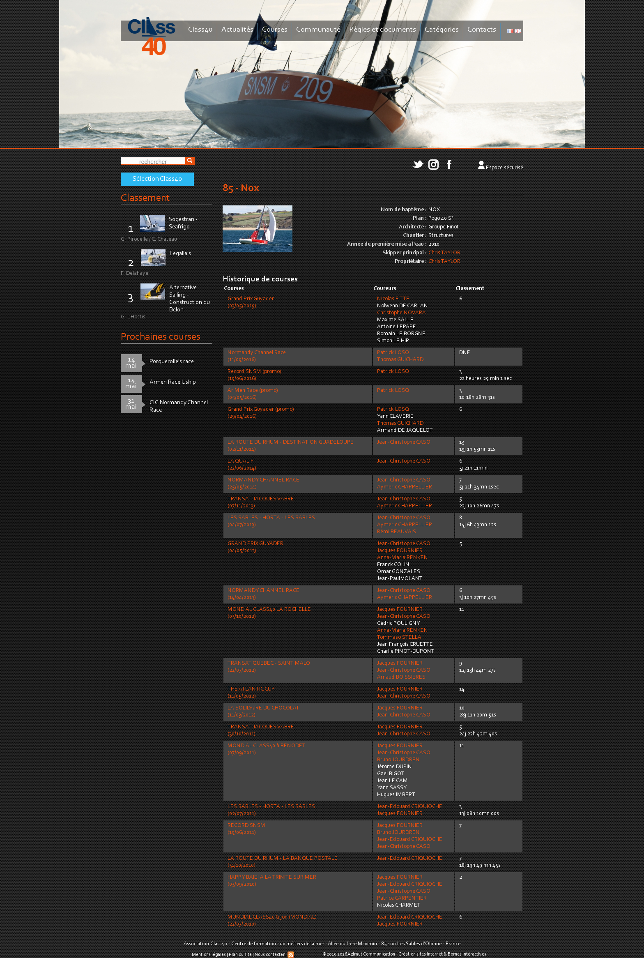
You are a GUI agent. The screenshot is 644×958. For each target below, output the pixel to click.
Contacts (481, 30)
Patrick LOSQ (393, 353)
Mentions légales (209, 954)
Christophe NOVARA (401, 313)
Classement (145, 198)
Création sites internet (420, 954)
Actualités (237, 30)
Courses (275, 30)
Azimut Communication (371, 954)
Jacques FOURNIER (400, 551)
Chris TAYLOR (444, 253)
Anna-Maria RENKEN (402, 558)
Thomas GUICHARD (400, 360)
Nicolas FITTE (393, 299)
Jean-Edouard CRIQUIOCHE (409, 807)
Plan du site (240, 954)
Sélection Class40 (157, 179)
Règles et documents (382, 30)
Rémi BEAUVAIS (396, 532)
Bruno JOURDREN (398, 760)
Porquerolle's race (172, 362)
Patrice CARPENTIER (402, 898)
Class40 (200, 30)
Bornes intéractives (467, 954)
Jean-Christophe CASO (403, 442)
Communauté (318, 30)
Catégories (442, 30)
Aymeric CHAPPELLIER (404, 487)
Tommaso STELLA (399, 637)
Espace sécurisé (504, 168)
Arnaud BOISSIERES (401, 677)
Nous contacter (270, 954)
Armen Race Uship (173, 382)
